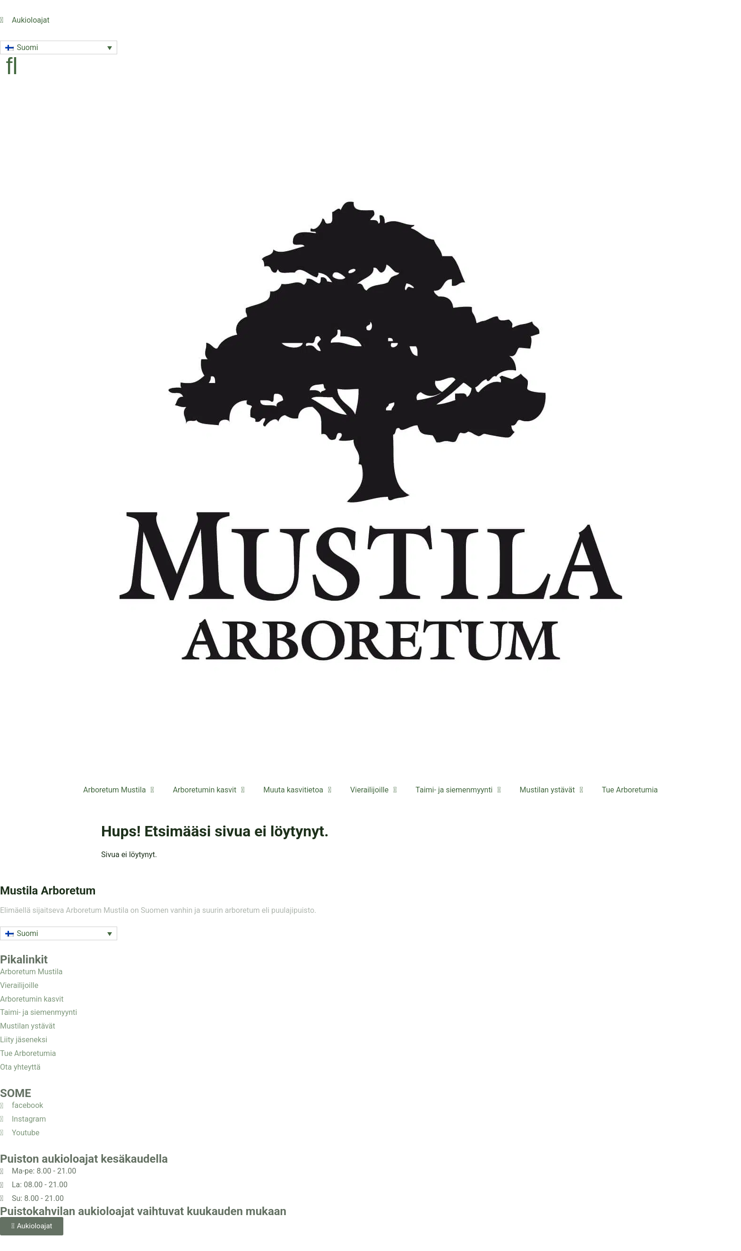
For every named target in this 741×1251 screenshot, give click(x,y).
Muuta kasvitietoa (297, 790)
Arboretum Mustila (118, 790)
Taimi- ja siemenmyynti (457, 790)
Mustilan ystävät (551, 790)
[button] (58, 47)
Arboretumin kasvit (209, 790)
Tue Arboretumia (629, 789)
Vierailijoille (373, 790)
